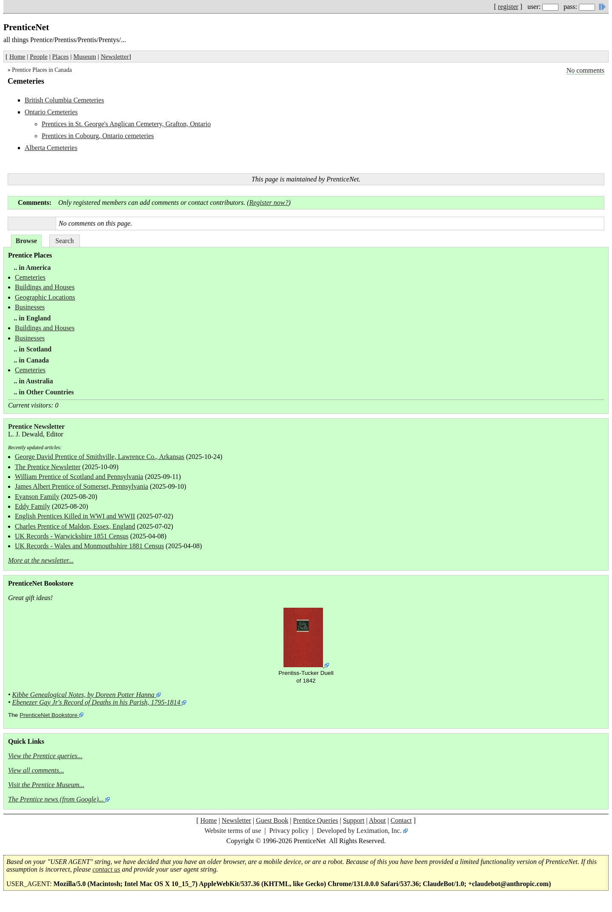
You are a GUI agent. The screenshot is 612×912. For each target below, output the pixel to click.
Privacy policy (289, 830)
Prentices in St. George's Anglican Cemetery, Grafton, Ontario (126, 123)
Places (60, 56)
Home (17, 56)
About (377, 820)
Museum (85, 56)
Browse (26, 240)
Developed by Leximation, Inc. (359, 830)
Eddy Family (32, 506)
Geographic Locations (45, 297)
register (508, 6)
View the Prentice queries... (45, 755)
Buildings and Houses (44, 287)
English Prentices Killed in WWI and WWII (75, 516)
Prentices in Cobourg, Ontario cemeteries (98, 135)
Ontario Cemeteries (51, 112)
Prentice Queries (315, 820)
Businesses (30, 307)
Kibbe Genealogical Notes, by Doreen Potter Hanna (83, 694)
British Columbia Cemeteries (64, 100)
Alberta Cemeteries (51, 147)
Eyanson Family (37, 496)
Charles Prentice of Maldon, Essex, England (75, 526)
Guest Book (272, 820)
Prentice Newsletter (36, 426)
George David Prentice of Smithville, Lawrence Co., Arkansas (99, 456)
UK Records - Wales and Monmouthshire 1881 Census (89, 545)
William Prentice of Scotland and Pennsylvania (79, 476)
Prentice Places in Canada (42, 70)
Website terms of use (232, 830)
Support (354, 820)
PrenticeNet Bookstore (48, 715)
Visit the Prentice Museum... (46, 784)
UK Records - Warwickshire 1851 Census (71, 536)
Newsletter (115, 56)
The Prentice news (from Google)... (56, 799)
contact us (106, 869)
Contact (401, 820)
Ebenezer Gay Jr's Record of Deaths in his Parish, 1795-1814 (96, 702)
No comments (585, 70)
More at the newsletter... (41, 560)
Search (64, 240)
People (39, 56)
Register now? (268, 202)
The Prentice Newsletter (48, 466)
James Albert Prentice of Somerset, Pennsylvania (81, 486)
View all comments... (36, 770)
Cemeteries (30, 277)
